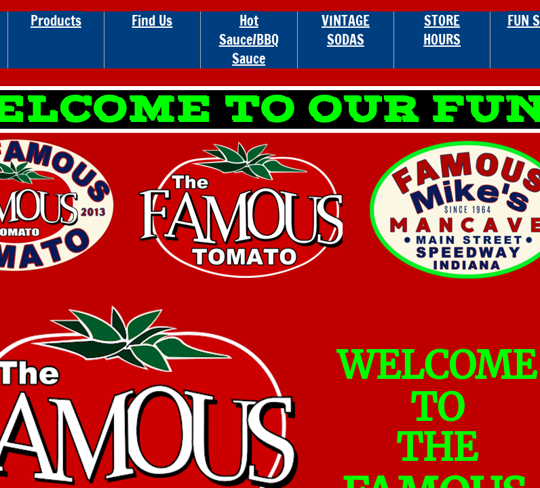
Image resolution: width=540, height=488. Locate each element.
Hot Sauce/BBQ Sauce (249, 39)
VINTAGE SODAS (346, 30)
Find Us (152, 20)
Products (56, 20)
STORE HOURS (442, 30)
